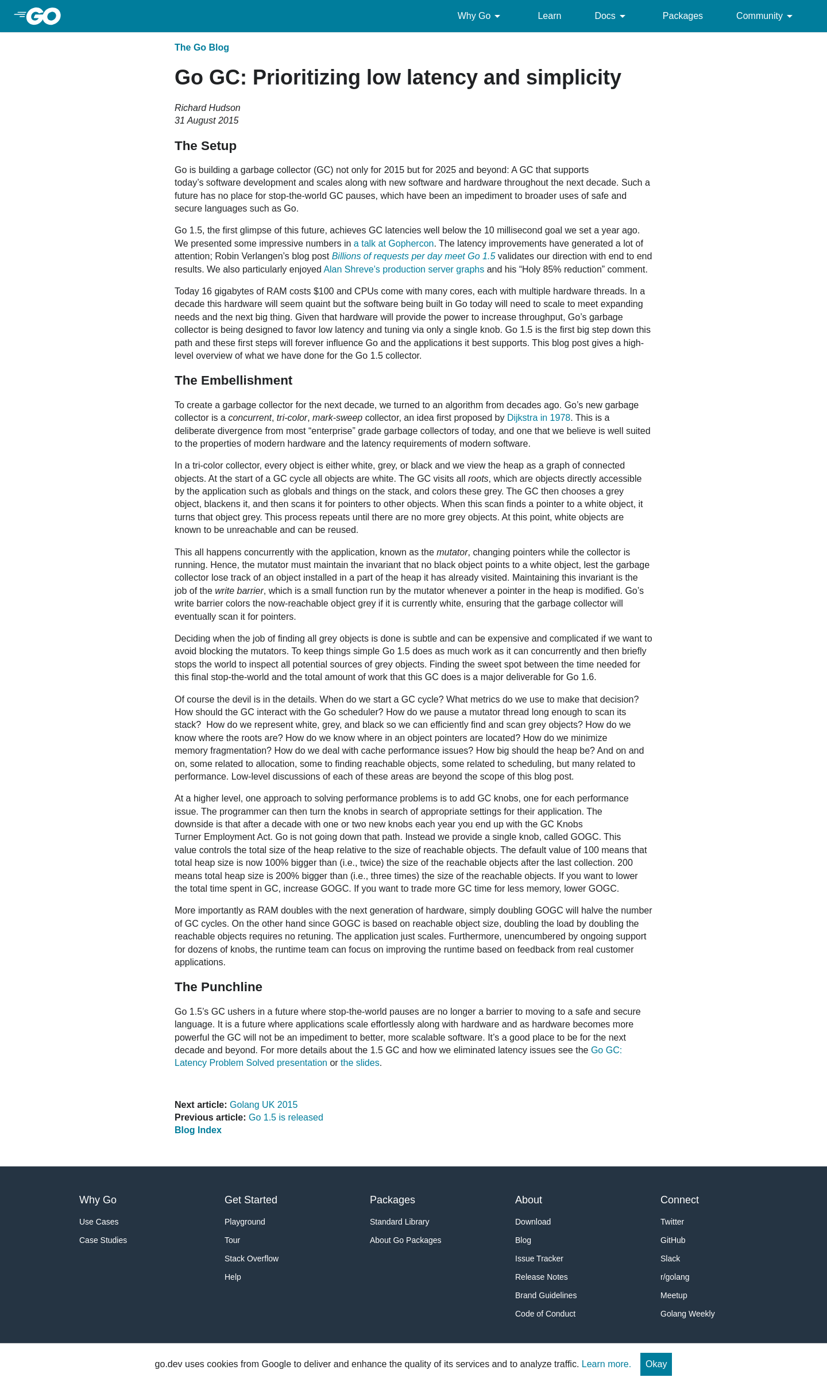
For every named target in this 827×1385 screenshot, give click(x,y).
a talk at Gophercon (394, 243)
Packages (683, 16)
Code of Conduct (545, 1313)
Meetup (673, 1295)
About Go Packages (406, 1240)
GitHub (673, 1240)
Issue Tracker (539, 1258)
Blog (523, 1240)
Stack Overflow (252, 1258)
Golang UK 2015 (263, 1105)
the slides (360, 1063)
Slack (670, 1258)
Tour (232, 1240)
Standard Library (400, 1221)
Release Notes (541, 1277)
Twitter (672, 1221)
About (528, 1200)
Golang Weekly (687, 1313)
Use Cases (98, 1221)
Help (233, 1277)
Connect (679, 1200)
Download (533, 1221)
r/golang (675, 1277)
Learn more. (606, 1364)
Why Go (481, 16)
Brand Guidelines (546, 1295)
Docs (611, 16)
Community (766, 16)
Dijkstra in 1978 (538, 418)
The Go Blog (202, 47)
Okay (656, 1364)
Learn (549, 16)
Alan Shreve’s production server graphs (403, 269)
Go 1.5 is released (286, 1117)
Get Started (251, 1200)
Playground (245, 1221)
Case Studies (103, 1240)
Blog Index (198, 1130)
